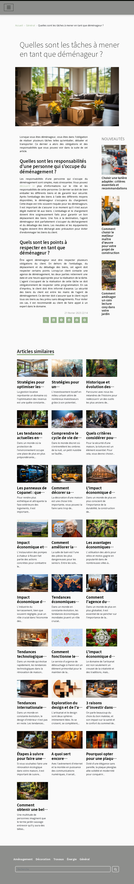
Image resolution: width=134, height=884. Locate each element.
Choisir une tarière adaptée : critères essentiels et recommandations (114, 183)
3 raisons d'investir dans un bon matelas (99, 707)
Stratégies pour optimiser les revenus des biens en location (32, 388)
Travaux (58, 859)
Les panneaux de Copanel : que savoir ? (32, 492)
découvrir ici (27, 186)
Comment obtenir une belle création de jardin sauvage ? (32, 811)
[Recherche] (63, 869)
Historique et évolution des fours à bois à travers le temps (100, 388)
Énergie (72, 859)
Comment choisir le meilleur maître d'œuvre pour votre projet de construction (110, 241)
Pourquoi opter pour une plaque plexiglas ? (100, 758)
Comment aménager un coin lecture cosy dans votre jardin (109, 303)
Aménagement (23, 859)
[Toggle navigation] (9, 7)
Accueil (19, 25)
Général (30, 25)
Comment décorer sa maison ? (61, 492)
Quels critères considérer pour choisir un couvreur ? (100, 439)
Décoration (43, 859)
